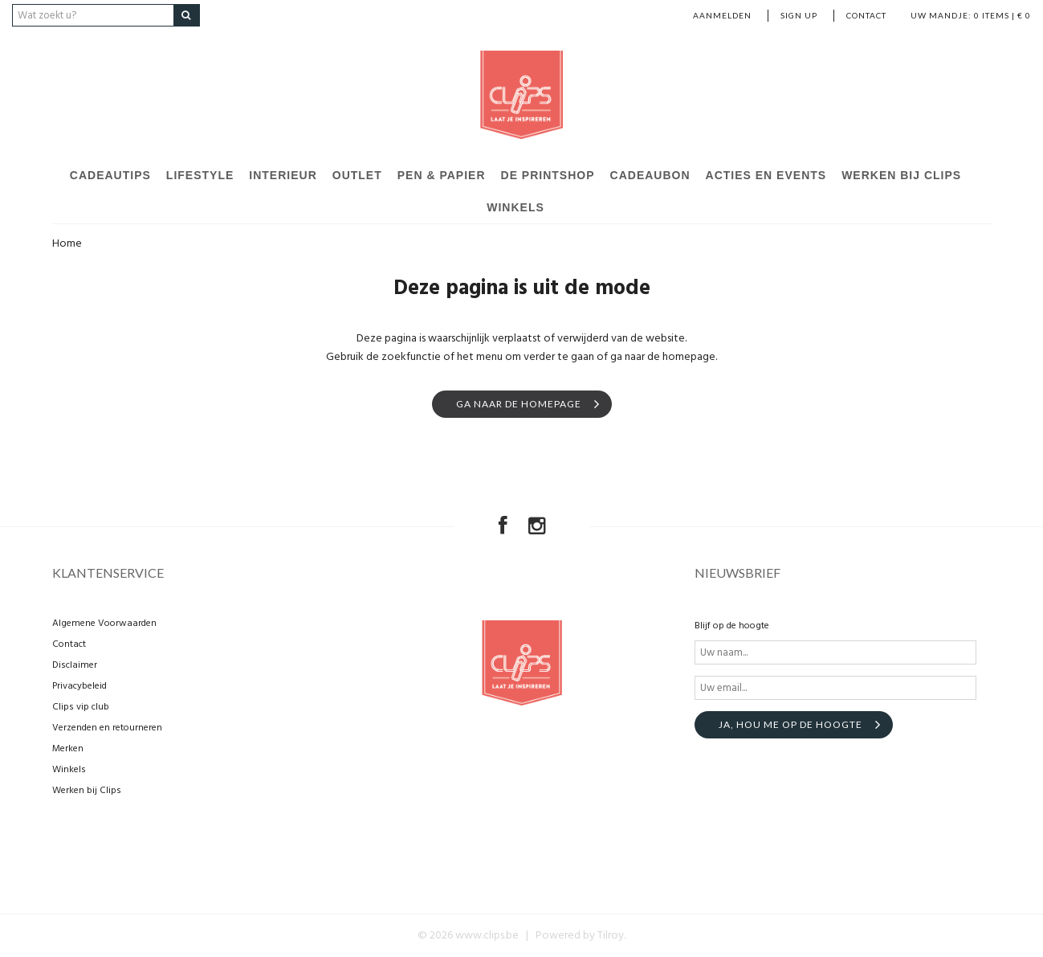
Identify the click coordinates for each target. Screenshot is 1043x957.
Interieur (282, 175)
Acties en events (766, 175)
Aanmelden (722, 15)
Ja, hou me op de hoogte (790, 724)
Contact (866, 15)
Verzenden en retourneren (107, 728)
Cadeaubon (650, 175)
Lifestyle (200, 175)
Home (67, 244)
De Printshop (548, 175)
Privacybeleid (79, 686)
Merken (68, 749)
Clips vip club (80, 707)
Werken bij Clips (901, 175)
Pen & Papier (441, 175)
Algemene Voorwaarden (104, 624)
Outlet (357, 175)
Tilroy (610, 935)
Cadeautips (110, 175)
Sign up (798, 15)
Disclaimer (74, 665)
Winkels (515, 207)
